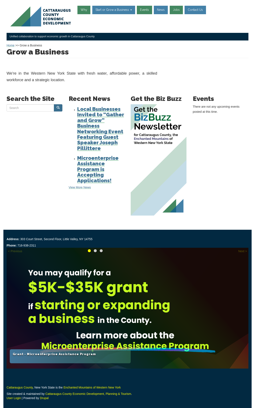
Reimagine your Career (95, 250)
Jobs (176, 9)
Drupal (44, 398)
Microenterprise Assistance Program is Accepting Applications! (98, 169)
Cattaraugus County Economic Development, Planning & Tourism (88, 393)
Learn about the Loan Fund (101, 250)
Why (84, 9)
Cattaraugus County (20, 387)
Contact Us (195, 9)
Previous (16, 251)
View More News (80, 187)
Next (241, 251)
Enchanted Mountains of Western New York (92, 387)
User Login (14, 398)
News (161, 9)
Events (144, 9)
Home (10, 45)
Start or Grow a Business (113, 9)
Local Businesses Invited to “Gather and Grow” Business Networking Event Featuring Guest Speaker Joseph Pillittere (100, 128)
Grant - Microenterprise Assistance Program (54, 354)
